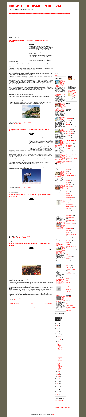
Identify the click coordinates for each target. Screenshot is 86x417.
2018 (57, 378)
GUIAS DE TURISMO (70, 175)
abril (58, 373)
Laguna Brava (69, 186)
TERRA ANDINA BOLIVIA (60, 402)
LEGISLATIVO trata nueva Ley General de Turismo (60, 162)
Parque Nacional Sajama (71, 220)
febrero (59, 374)
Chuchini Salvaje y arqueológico (62, 130)
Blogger (53, 414)
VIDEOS (24, 237)
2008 (57, 394)
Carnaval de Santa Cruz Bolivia (60, 280)
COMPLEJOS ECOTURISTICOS (69, 146)
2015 (57, 383)
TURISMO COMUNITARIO (71, 269)
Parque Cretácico (69, 215)
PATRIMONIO (69, 226)
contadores (68, 296)
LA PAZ (14, 123)
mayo (59, 371)
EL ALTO (68, 156)
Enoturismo (68, 161)
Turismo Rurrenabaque (70, 312)
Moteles (67, 199)
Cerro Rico (68, 135)
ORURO (68, 208)
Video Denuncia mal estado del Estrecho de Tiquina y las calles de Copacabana (60, 157)
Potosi (19, 13)
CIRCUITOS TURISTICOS (71, 140)
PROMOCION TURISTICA (71, 234)
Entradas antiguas (49, 303)
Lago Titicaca (18, 123)
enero (59, 376)
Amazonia (68, 122)
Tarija (27, 13)
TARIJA (67, 263)
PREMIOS (68, 232)
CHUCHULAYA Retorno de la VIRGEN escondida (62, 187)
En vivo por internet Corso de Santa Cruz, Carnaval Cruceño (60, 282)
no (66, 202)
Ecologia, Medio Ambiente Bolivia (71, 74)
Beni (15, 13)
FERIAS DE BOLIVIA (60, 262)
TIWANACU (68, 265)
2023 (57, 326)
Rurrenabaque (69, 240)
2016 (57, 381)
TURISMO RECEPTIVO (70, 275)
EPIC (67, 303)
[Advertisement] (43, 24)
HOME (11, 13)
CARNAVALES (69, 129)
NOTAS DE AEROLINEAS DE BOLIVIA (59, 244)
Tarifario (56, 75)
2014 (57, 384)
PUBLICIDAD (68, 237)
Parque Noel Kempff (70, 225)
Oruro (23, 13)
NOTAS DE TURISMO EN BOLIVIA (35, 6)
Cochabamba (38, 13)
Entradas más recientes (14, 303)
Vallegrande (68, 286)
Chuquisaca (32, 13)
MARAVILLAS (69, 195)
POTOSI (68, 230)
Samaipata (68, 244)
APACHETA (68, 124)
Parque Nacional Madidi (70, 217)
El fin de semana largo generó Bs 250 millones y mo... (59, 366)
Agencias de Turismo (65, 13)
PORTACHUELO (69, 228)
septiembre (60, 339)
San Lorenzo (68, 252)
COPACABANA (16, 237)
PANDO (67, 212)
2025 (57, 323)
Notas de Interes (69, 204)
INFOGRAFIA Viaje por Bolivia (62, 118)
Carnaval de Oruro (60, 199)
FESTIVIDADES (69, 167)
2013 (57, 386)
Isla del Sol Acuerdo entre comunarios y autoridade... (60, 347)
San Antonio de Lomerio (70, 249)
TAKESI (67, 260)
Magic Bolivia (68, 310)
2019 (57, 333)
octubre (59, 338)
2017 (57, 379)
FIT (67, 171)
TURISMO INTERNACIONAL (69, 273)
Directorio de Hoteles (56, 13)
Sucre (67, 258)
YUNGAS (68, 291)
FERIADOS (68, 163)
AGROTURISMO (69, 118)
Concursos (68, 148)
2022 (57, 328)
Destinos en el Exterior (70, 154)
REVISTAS (68, 238)
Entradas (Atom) (34, 307)
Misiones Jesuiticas (70, 197)
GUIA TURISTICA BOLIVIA (60, 400)
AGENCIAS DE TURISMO (71, 115)
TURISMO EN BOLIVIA (59, 405)
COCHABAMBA (69, 143)
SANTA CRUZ (69, 256)
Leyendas (68, 191)
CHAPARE (68, 137)
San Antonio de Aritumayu (71, 246)
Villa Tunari (68, 289)
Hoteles (58, 295)
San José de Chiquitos (70, 250)
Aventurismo (68, 301)
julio (58, 341)
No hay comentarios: (28, 122)
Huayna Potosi (69, 178)
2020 (57, 331)
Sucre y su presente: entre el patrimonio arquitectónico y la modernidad (60, 174)
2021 (57, 330)
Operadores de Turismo (70, 206)
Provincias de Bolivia (60, 285)
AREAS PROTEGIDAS (70, 126)
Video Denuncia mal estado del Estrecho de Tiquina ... (60, 359)
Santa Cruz (45, 13)
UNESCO (68, 282)
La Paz (50, 13)
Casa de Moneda (69, 133)
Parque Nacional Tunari (70, 223)
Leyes (67, 193)
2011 (57, 389)
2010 (57, 391)
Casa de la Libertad (70, 131)
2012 (57, 388)
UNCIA (67, 280)
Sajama (67, 242)
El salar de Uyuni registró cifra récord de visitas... (60, 353)
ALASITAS (68, 120)
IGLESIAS (68, 180)
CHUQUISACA (69, 138)
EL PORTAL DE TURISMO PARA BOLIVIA (63, 407)
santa (67, 254)
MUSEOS (68, 200)
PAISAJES (68, 210)
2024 (57, 325)
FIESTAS (68, 169)
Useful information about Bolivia (71, 91)
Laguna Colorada (69, 188)
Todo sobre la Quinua (60, 222)
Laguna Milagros (69, 189)
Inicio (32, 303)
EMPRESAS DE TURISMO (71, 158)
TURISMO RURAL (69, 276)
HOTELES (68, 177)
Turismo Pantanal (69, 305)
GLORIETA (68, 173)
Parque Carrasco (69, 213)
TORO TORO (68, 267)
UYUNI (14, 188)
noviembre (60, 336)
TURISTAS (68, 278)
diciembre (59, 334)
